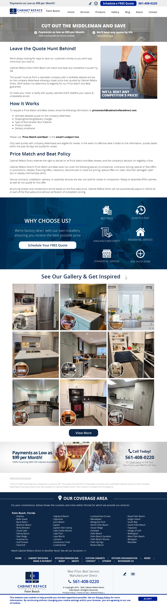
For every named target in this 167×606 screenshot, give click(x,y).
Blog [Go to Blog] (127, 12)
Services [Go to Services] (85, 12)
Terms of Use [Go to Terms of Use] (83, 592)
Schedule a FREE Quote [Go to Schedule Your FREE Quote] (118, 3)
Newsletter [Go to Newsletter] (133, 574)
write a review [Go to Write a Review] (125, 574)
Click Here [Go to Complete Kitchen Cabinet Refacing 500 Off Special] (135, 462)
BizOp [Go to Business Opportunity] (62, 561)
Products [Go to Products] (100, 12)
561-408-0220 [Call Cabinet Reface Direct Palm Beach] (147, 3)
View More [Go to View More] (84, 433)
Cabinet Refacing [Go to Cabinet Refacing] (38, 558)
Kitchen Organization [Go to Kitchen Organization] (124, 558)
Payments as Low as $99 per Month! (32, 3)
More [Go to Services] (147, 558)
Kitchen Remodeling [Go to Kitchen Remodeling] (67, 558)
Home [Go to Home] (18, 558)
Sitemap (106, 561)
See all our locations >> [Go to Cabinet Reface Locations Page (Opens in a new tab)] (73, 550)
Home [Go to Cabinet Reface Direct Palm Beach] (71, 12)
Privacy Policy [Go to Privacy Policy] (69, 592)
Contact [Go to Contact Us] (153, 12)
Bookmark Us (126, 561)
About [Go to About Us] (139, 12)
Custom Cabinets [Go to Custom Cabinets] (95, 558)
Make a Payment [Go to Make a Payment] (42, 561)
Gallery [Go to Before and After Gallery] (115, 12)
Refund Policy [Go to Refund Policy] (97, 592)
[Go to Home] (26, 13)
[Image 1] (35, 307)
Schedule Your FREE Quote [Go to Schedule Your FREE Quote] (47, 245)
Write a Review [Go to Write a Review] (90, 3)
